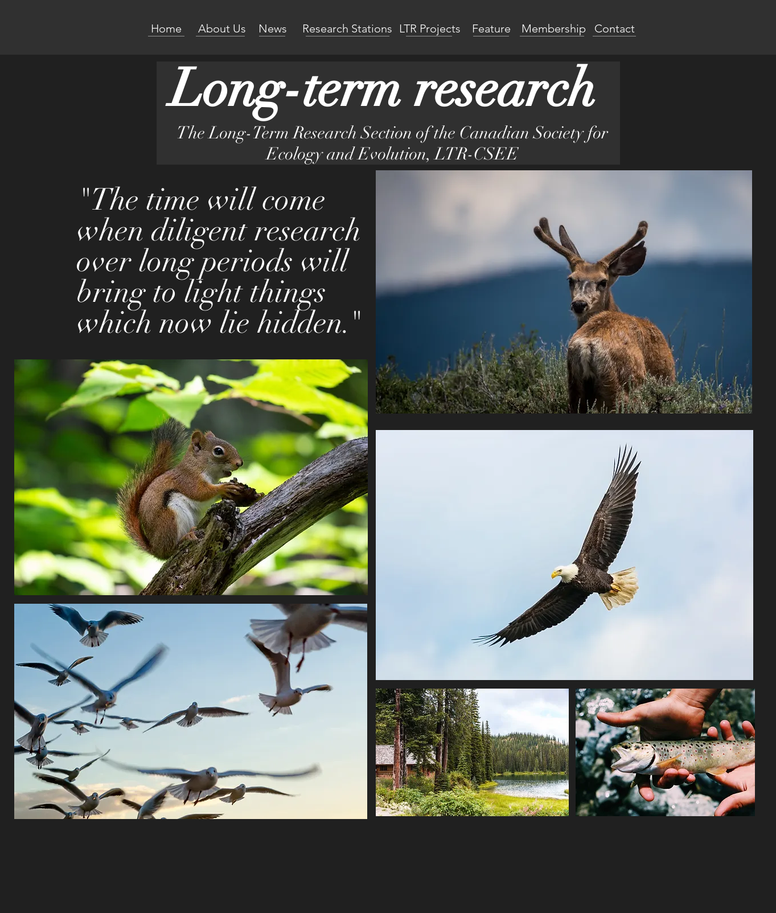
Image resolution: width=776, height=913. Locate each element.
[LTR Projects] (430, 28)
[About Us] (222, 28)
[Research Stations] (347, 28)
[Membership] (554, 28)
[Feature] (491, 28)
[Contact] (614, 28)
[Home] (166, 28)
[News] (272, 28)
